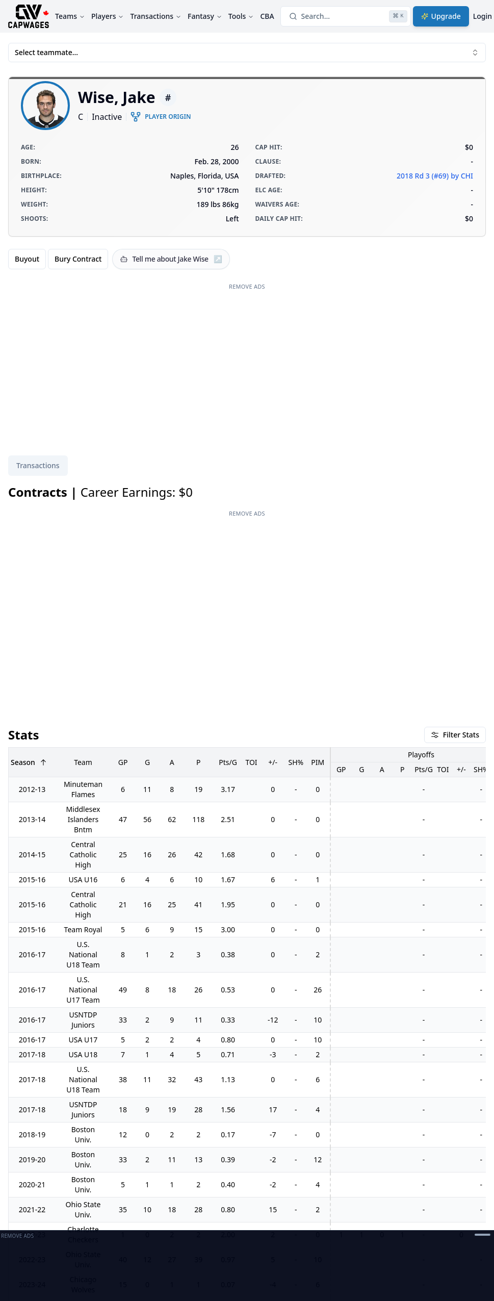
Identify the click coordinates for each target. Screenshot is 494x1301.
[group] (58, 259)
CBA (267, 16)
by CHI (462, 176)
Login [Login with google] (482, 16)
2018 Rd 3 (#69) (423, 176)
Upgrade (441, 16)
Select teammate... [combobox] (247, 52)
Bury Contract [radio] (78, 259)
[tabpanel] (247, 845)
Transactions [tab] (38, 465)
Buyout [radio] (27, 259)
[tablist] (38, 465)
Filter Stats (455, 573)
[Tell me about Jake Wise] (171, 259)
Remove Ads (247, 286)
